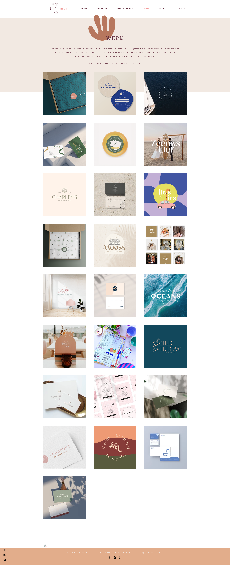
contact (111, 56)
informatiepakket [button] (83, 56)
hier (139, 64)
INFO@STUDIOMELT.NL (150, 553)
